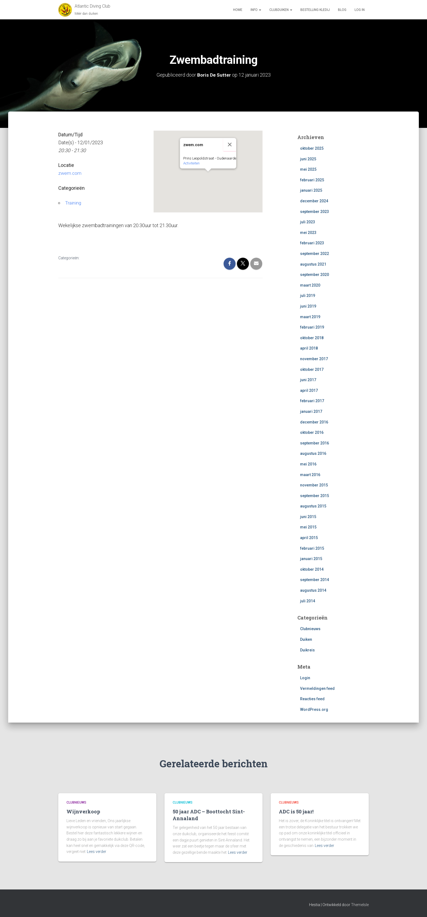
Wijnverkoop (83, 811)
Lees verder (96, 851)
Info (256, 10)
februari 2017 (312, 401)
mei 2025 (308, 169)
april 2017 (309, 390)
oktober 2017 (312, 369)
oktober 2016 (312, 432)
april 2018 (309, 348)
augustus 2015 (313, 506)
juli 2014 (307, 601)
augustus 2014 (313, 590)
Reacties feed (312, 699)
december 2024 (314, 201)
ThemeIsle (360, 905)
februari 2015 (312, 548)
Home (237, 10)
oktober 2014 (312, 569)
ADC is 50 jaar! (296, 811)
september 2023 (314, 211)
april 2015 (309, 538)
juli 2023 (307, 222)
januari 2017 (311, 411)
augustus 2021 (313, 264)
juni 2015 (308, 517)
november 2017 (314, 359)
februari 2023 (312, 243)
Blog (342, 10)
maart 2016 (310, 474)
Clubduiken (280, 10)
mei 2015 (308, 527)
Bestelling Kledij (315, 10)
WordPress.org (314, 709)
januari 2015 (311, 559)
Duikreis (307, 650)
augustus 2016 (313, 453)
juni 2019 (308, 306)
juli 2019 (307, 295)
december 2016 (314, 422)
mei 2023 (308, 232)
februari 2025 (312, 180)
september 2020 (314, 274)
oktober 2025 (312, 148)
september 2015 (314, 496)
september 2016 (314, 443)
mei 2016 (308, 464)
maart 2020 (310, 285)
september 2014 (314, 580)
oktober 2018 (312, 338)
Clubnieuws (310, 629)
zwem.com (70, 173)
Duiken (306, 639)
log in (360, 10)
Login (305, 678)
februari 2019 (312, 327)
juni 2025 (308, 159)
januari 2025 (311, 190)
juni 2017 (308, 380)
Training (73, 203)
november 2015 (314, 485)
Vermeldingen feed (317, 688)
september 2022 (314, 253)
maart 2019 (310, 317)
